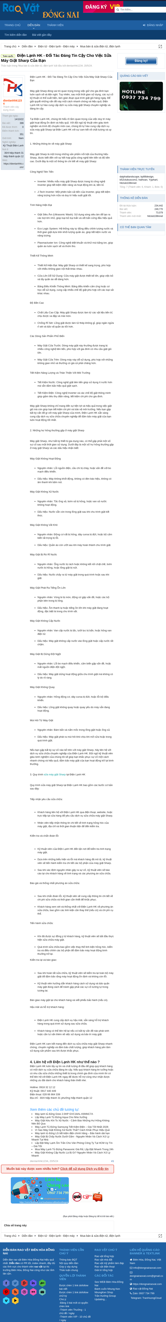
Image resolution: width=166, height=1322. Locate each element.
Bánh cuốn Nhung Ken (107, 1288)
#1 (112, 1161)
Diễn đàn (33, 25)
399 (22, 123)
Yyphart (153, 179)
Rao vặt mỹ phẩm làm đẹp (109, 1263)
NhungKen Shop (103, 1292)
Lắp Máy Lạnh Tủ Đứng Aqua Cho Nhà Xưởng (61, 1117)
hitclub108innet (128, 183)
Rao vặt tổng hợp (104, 1256)
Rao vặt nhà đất (103, 1259)
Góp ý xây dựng (68, 1266)
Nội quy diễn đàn (68, 1263)
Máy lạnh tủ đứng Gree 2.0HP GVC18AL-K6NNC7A (64, 1113)
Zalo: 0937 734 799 (143, 1293)
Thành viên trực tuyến (137, 169)
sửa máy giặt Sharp (55, 774)
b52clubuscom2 (128, 179)
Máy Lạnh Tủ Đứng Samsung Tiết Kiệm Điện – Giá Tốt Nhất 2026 (71, 1126)
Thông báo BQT (68, 1259)
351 (22, 134)
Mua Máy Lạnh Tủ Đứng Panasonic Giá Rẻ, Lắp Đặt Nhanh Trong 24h (74, 1149)
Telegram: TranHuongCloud (146, 1297)
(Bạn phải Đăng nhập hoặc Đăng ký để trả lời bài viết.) (88, 1216)
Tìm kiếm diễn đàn (15, 34)
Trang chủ (12, 25)
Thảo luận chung (68, 1270)
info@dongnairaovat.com (147, 1267)
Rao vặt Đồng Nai (143, 1288)
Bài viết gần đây (42, 34)
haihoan (143, 179)
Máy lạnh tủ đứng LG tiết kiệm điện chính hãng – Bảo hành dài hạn (72, 1133)
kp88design (147, 176)
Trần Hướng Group (105, 1295)
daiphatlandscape (129, 176)
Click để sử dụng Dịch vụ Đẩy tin (84, 1168)
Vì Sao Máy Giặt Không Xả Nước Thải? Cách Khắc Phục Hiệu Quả (72, 1130)
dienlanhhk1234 (74, 65)
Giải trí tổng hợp (103, 1270)
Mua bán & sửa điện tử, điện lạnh (35, 65)
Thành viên (55, 25)
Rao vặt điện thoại (104, 1266)
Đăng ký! (141, 60)
